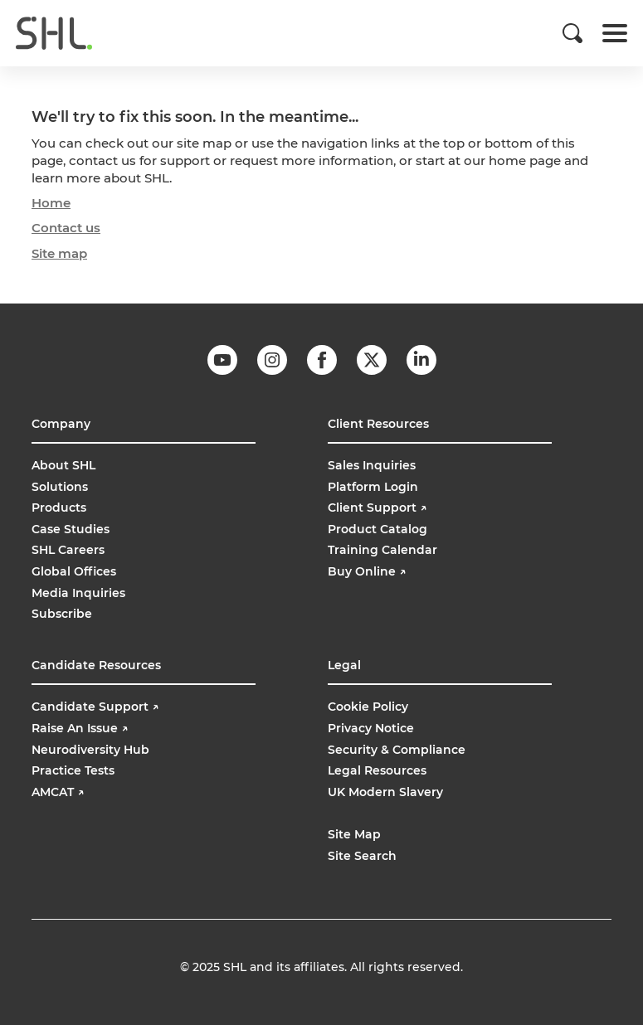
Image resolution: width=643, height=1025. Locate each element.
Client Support (377, 507)
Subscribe (62, 613)
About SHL (63, 465)
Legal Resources (377, 770)
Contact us (66, 228)
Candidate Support (95, 706)
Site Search (362, 855)
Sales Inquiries (372, 465)
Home (51, 203)
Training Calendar (382, 549)
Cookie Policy (368, 706)
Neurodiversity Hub (90, 749)
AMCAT (58, 792)
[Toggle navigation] (614, 33)
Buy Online (368, 571)
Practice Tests (73, 770)
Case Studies (71, 529)
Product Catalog (377, 529)
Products (59, 507)
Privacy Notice (371, 728)
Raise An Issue (80, 728)
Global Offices (74, 571)
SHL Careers (68, 549)
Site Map (354, 834)
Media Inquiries (78, 592)
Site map (59, 253)
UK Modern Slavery (385, 792)
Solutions (60, 486)
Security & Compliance (396, 749)
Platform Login (373, 486)
